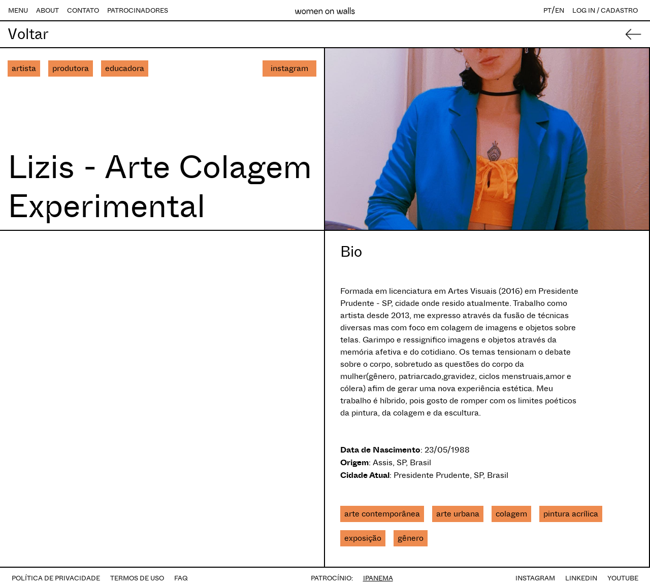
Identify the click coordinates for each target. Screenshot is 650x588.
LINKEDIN (581, 578)
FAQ (181, 578)
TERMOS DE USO (137, 578)
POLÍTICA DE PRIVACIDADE (56, 578)
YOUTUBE (622, 578)
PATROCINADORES (137, 10)
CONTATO (83, 10)
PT (547, 10)
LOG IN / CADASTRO (605, 10)
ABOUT (47, 10)
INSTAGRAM (535, 578)
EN (559, 10)
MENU (18, 10)
